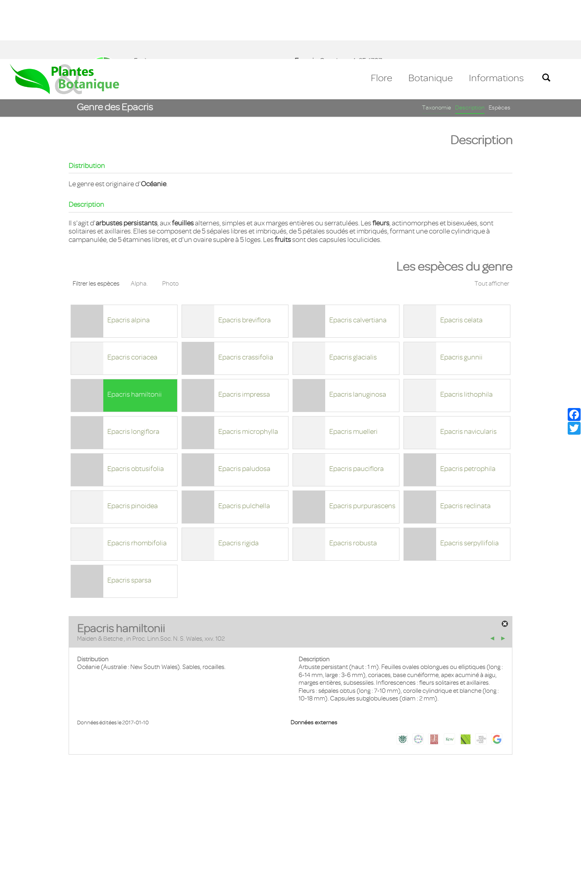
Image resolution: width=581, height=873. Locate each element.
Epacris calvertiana (358, 261)
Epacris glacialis (353, 298)
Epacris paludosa (244, 410)
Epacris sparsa (129, 521)
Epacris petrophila (467, 410)
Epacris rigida (238, 484)
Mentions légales (70, 826)
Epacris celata (461, 261)
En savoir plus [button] (228, 862)
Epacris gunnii (461, 298)
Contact (25, 826)
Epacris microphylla (248, 372)
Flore (381, 19)
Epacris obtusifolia (135, 410)
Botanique (430, 19)
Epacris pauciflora (356, 410)
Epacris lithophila (466, 335)
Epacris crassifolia (245, 298)
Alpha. (139, 224)
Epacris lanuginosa (357, 335)
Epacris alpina (128, 261)
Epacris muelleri (353, 372)
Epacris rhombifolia (137, 484)
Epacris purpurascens (362, 447)
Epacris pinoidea (132, 447)
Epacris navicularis (468, 372)
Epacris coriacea (132, 298)
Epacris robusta (353, 484)
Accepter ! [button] (553, 862)
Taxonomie (436, 48)
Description (470, 48)
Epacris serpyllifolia (469, 484)
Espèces (499, 48)
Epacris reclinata (465, 447)
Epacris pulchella (244, 447)
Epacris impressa (244, 335)
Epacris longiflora (133, 372)
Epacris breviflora (244, 261)
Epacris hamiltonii (134, 335)
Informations (496, 19)
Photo (170, 224)
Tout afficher (491, 224)
